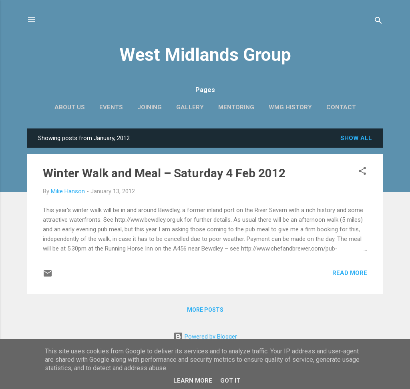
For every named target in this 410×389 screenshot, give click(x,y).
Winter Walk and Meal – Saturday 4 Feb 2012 (164, 173)
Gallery (190, 107)
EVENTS (111, 107)
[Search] (378, 22)
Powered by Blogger (205, 336)
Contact (341, 107)
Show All (356, 138)
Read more (349, 273)
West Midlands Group (205, 54)
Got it (230, 380)
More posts (205, 310)
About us (69, 107)
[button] (362, 172)
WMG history (290, 107)
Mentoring (236, 107)
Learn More (192, 380)
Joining (149, 107)
